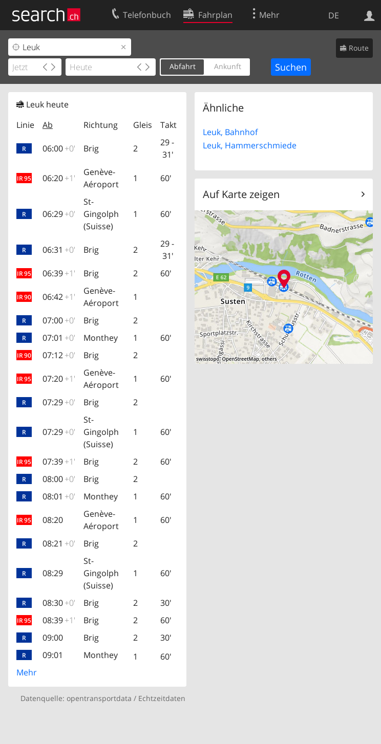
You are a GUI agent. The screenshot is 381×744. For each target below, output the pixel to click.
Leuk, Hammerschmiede (250, 145)
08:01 (59, 496)
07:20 (59, 378)
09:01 (53, 655)
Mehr (26, 672)
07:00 (59, 320)
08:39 (59, 620)
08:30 (59, 602)
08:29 (53, 573)
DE (333, 15)
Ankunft (227, 66)
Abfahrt (183, 66)
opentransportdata (99, 698)
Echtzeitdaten (161, 698)
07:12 (59, 355)
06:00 (59, 148)
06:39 (59, 273)
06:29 (59, 214)
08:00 (59, 479)
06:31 (59, 249)
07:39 (59, 461)
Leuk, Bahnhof (230, 132)
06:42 (59, 296)
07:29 (59, 402)
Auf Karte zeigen (241, 194)
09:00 (53, 637)
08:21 (59, 543)
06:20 (59, 178)
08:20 (53, 520)
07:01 (59, 337)
